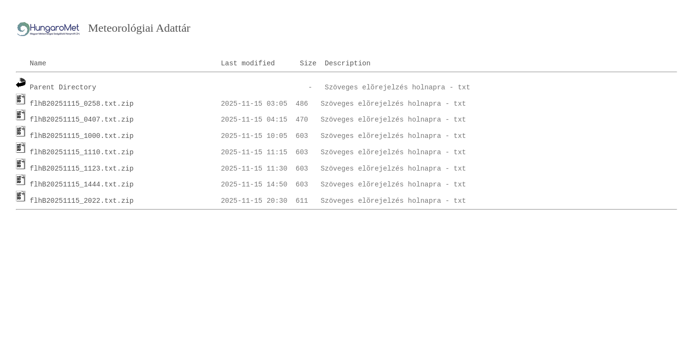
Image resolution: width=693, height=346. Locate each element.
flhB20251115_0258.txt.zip (82, 104)
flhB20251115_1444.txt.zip (82, 184)
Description (348, 63)
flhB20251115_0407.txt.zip (82, 120)
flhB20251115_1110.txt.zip (82, 152)
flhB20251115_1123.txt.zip (82, 169)
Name (38, 63)
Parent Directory (63, 87)
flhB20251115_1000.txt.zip (82, 136)
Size (308, 63)
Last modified (248, 63)
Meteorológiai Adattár (139, 28)
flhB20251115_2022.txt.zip (82, 201)
